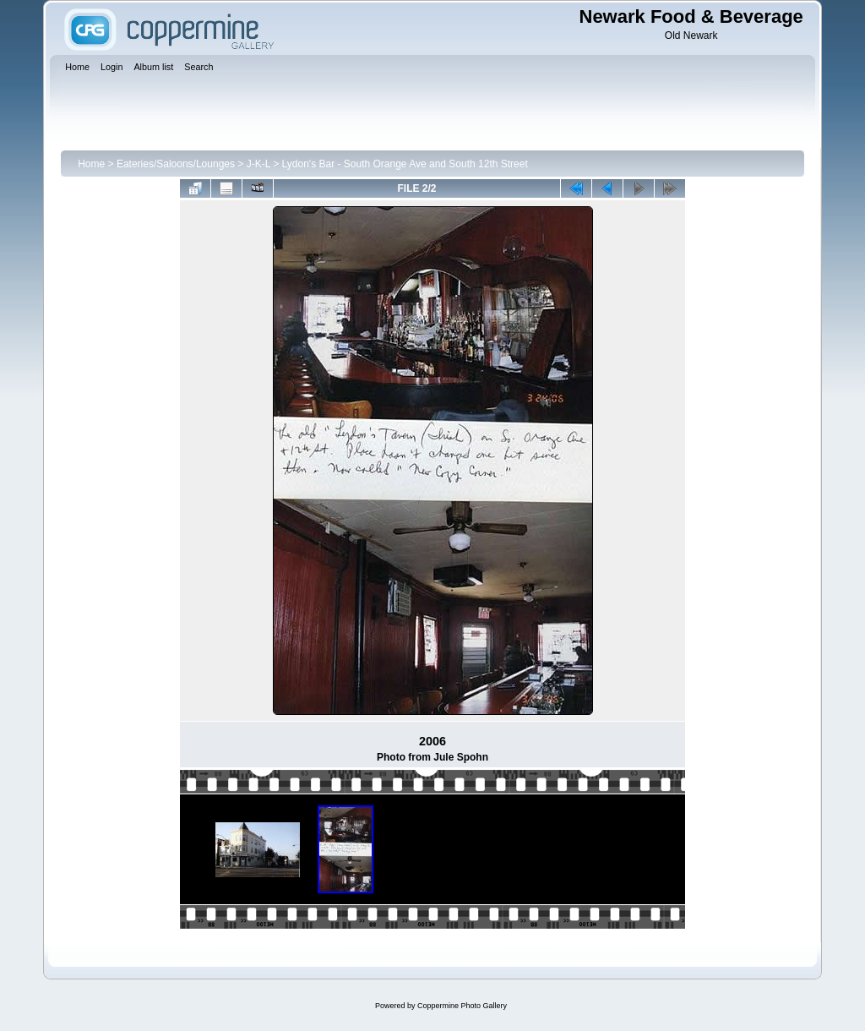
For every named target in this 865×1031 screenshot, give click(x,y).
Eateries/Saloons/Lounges (176, 164)
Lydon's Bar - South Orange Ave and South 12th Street (405, 164)
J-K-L (258, 164)
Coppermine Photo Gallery (462, 1005)
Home (91, 164)
